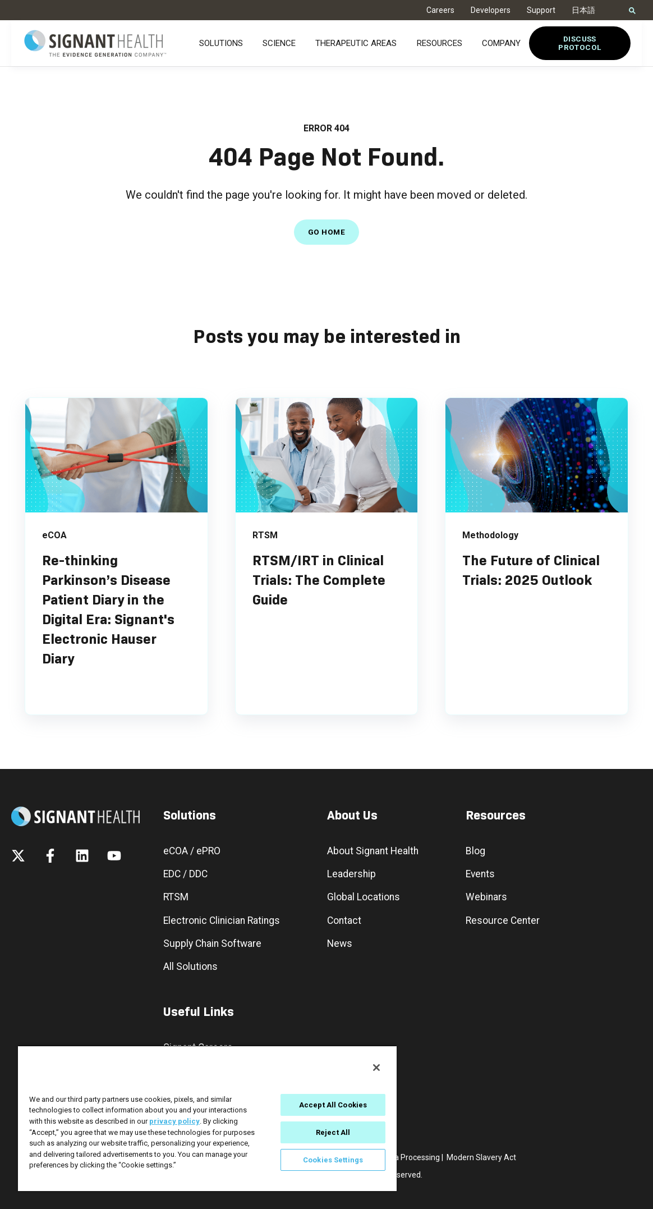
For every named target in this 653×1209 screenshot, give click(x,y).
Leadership (351, 874)
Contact (344, 921)
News (339, 944)
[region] (207, 1118)
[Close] (376, 1067)
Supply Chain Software (212, 944)
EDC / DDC (185, 874)
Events (480, 874)
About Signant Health (373, 851)
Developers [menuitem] (491, 10)
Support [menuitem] (541, 10)
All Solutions (190, 967)
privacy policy (174, 1121)
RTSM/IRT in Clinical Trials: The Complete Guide (318, 580)
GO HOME (326, 231)
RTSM (175, 897)
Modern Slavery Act (481, 1157)
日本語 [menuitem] (583, 10)
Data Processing (411, 1157)
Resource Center (503, 921)
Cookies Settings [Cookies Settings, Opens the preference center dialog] (333, 1160)
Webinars (486, 897)
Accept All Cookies (333, 1105)
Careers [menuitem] (440, 10)
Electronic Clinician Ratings (221, 921)
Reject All (333, 1132)
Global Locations (363, 897)
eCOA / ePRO (191, 851)
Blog (475, 851)
